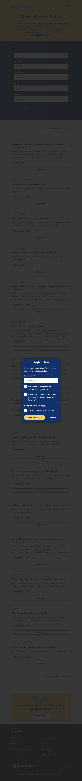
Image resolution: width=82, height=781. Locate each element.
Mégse (53, 417)
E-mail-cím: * (29, 376)
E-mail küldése (33, 417)
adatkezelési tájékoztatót (38, 389)
